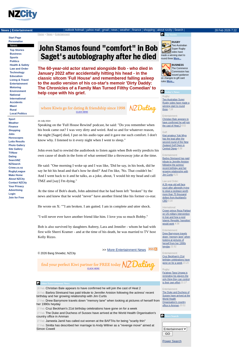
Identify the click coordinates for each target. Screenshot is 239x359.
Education (16, 76)
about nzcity (164, 30)
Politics (14, 61)
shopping (149, 30)
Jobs (11, 134)
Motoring (15, 87)
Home (41, 34)
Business (15, 53)
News (50, 34)
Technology (17, 72)
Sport (12, 119)
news (114, 30)
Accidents (16, 102)
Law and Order (19, 68)
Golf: (164, 132)
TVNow (13, 152)
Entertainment (62, 34)
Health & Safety (19, 64)
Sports (14, 57)
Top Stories (17, 50)
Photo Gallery (17, 145)
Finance (13, 126)
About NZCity (17, 178)
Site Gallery (15, 149)
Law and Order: (170, 181)
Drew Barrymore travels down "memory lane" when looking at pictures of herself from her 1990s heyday (176, 240)
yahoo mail (93, 30)
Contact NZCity (18, 182)
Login (12, 193)
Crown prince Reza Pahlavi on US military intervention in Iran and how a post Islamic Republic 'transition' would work (176, 217)
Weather (13, 122)
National (15, 94)
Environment (18, 91)
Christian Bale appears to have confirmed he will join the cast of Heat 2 (176, 122)
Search (178, 30)
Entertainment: (170, 116)
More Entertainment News (126, 250)
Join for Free (16, 197)
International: (169, 207)
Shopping (14, 130)
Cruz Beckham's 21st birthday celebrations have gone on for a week (176, 259)
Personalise (16, 41)
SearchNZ (14, 160)
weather (125, 30)
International (18, 98)
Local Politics (18, 113)
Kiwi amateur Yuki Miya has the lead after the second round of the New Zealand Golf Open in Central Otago (175, 142)
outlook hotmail (74, 30)
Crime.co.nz (16, 167)
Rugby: (166, 96)
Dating (13, 156)
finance (136, 30)
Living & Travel (19, 79)
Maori (13, 106)
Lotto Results (17, 141)
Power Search (172, 341)
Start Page (15, 37)
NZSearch (14, 163)
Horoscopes (16, 137)
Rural (13, 109)
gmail (105, 30)
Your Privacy (16, 186)
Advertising (15, 190)
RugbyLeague (17, 171)
